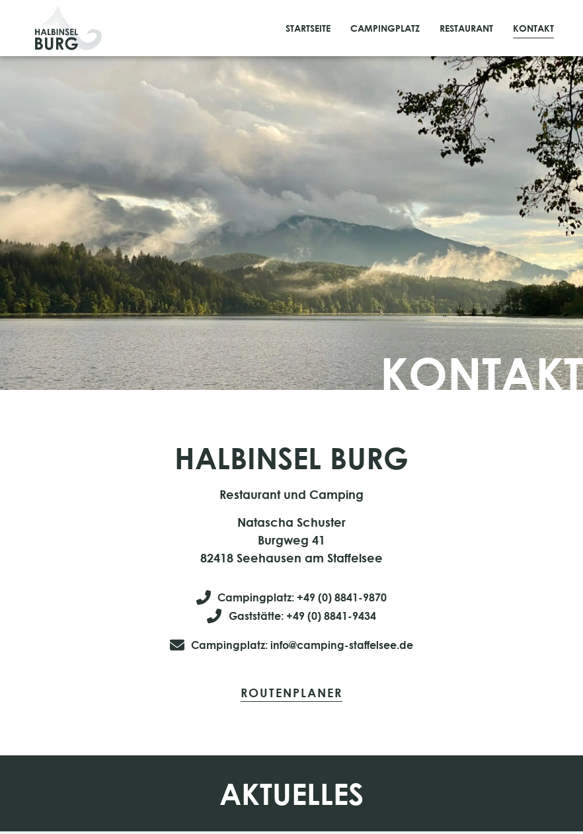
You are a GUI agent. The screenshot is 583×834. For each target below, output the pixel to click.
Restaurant (466, 28)
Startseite (308, 28)
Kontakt (533, 28)
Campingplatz (385, 28)
